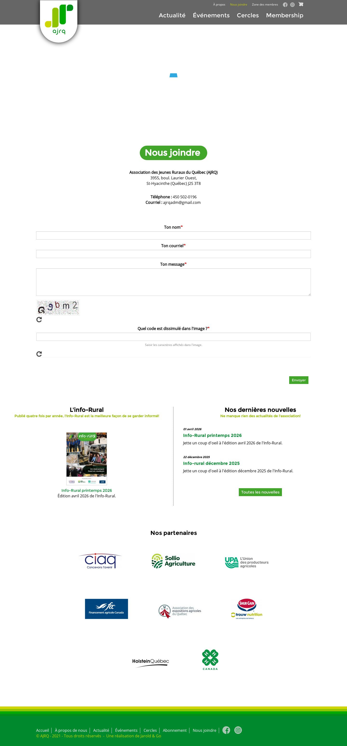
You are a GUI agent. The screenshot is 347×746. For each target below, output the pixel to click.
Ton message (172, 264)
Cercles (248, 15)
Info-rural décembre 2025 (211, 463)
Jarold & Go (150, 736)
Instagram (292, 4)
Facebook (285, 4)
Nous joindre (238, 4)
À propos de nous (71, 730)
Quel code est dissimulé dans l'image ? (172, 328)
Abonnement (175, 730)
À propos (219, 4)
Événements (211, 15)
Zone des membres (265, 4)
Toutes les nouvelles (260, 492)
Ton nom (172, 227)
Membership (284, 15)
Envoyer (299, 380)
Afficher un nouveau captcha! (173, 319)
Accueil (42, 730)
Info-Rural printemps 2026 (86, 490)
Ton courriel (172, 245)
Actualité (172, 15)
